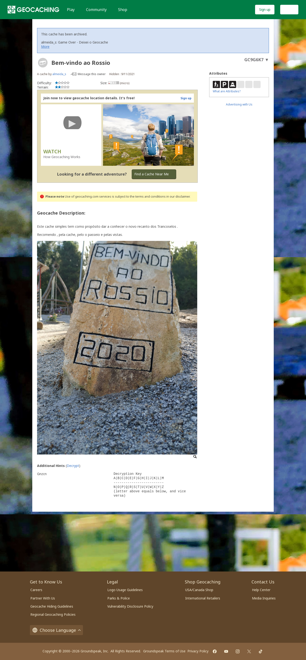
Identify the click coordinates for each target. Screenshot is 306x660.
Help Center (261, 590)
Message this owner (92, 74)
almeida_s (59, 74)
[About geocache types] (43, 62)
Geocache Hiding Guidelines (51, 606)
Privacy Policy (197, 651)
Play (71, 9)
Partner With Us (42, 598)
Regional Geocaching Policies (53, 614)
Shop (122, 9)
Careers (36, 590)
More (45, 46)
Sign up (264, 9)
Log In (289, 9)
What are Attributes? (226, 91)
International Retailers (202, 598)
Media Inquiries (264, 598)
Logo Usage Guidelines (125, 590)
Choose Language (56, 630)
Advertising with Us (239, 104)
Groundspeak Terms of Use (164, 651)
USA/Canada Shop (199, 590)
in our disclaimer (178, 196)
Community (96, 9)
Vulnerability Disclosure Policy (130, 606)
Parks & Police (118, 598)
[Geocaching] (33, 9)
